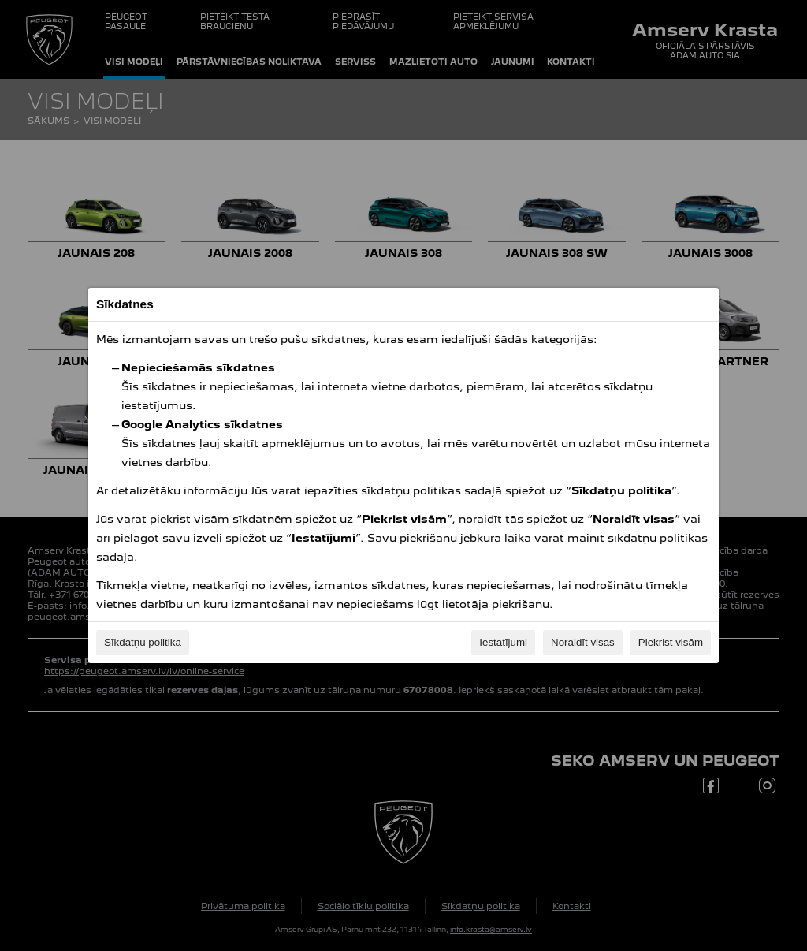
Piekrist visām (670, 642)
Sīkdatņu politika (142, 642)
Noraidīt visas (583, 642)
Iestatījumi (503, 642)
